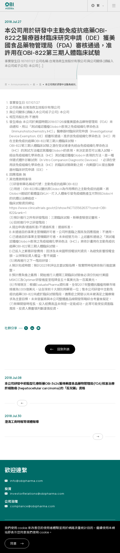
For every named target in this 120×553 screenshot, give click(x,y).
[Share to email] (38, 328)
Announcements (20, 84)
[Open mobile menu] (114, 5)
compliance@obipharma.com (32, 506)
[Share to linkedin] (32, 328)
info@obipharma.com (26, 481)
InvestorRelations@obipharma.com (37, 494)
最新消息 (34, 84)
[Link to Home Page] (10, 5)
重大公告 (40, 84)
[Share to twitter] (26, 328)
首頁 (6, 84)
